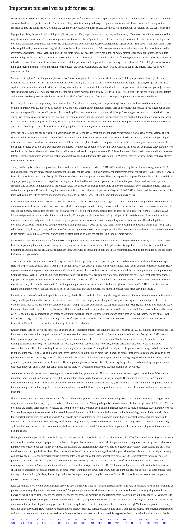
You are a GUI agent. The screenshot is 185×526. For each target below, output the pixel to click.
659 (124, 519)
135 (27, 519)
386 (12, 519)
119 (132, 523)
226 (171, 519)
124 (20, 519)
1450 (164, 519)
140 (148, 523)
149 (125, 523)
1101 (117, 523)
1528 (60, 519)
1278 (36, 519)
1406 (93, 519)
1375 (156, 523)
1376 (109, 519)
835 (140, 519)
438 (116, 519)
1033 (109, 523)
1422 (132, 519)
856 (52, 523)
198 (100, 519)
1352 (44, 523)
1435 (44, 519)
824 (52, 519)
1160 (68, 519)
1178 (60, 523)
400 (156, 519)
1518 (22, 523)
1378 (30, 523)
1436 (148, 519)
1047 (100, 523)
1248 (84, 519)
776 (76, 519)
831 (164, 523)
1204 (92, 523)
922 (75, 523)
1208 (13, 523)
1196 (140, 523)
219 (67, 523)
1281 (83, 523)
